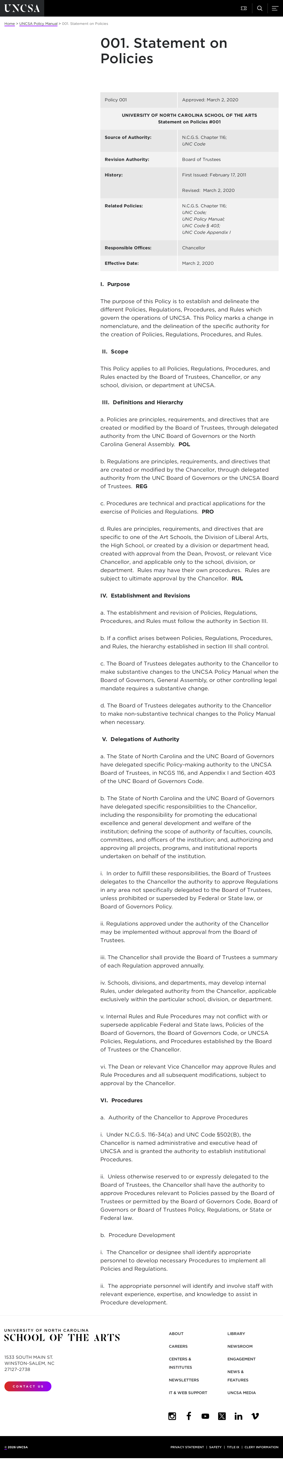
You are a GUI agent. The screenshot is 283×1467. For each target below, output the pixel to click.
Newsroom (240, 1346)
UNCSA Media (241, 1393)
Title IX (233, 1447)
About (176, 1333)
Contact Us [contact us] (28, 1386)
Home (9, 24)
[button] (244, 8)
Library (236, 1333)
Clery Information (262, 1447)
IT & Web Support (188, 1393)
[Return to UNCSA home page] (22, 8)
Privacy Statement (187, 1447)
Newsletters (184, 1380)
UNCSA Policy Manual (38, 24)
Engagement (241, 1359)
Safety (215, 1447)
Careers (178, 1346)
